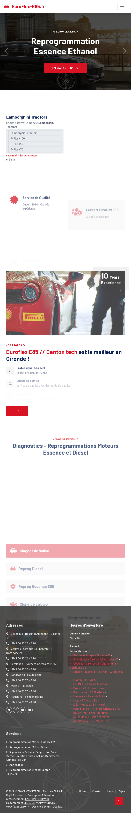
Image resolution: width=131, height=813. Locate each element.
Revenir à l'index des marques (22, 158)
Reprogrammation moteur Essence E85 (32, 741)
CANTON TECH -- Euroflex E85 (40, 791)
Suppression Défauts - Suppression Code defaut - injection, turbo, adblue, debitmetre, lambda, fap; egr (33, 756)
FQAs (122, 791)
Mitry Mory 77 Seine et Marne (91, 716)
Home (82, 791)
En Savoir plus (65, 67)
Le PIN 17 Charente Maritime (90, 684)
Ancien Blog (16, 764)
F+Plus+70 (34, 152)
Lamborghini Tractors (34, 136)
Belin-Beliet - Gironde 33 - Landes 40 (95, 659)
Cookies (96, 791)
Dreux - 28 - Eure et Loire (88, 688)
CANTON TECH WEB (37, 798)
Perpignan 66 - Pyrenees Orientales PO (96, 708)
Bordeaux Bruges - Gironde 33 (92, 655)
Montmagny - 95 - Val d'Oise (91, 721)
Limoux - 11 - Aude (85, 679)
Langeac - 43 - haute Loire (89, 696)
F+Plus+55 (34, 147)
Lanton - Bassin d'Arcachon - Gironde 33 (98, 671)
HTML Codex (54, 806)
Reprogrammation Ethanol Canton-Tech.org (28, 771)
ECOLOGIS (29, 802)
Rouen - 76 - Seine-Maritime (90, 712)
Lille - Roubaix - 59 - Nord (89, 704)
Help (110, 791)
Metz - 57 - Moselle (85, 700)
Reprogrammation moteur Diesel (28, 747)
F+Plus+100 (34, 141)
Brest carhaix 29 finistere (88, 692)
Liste (12, 162)
